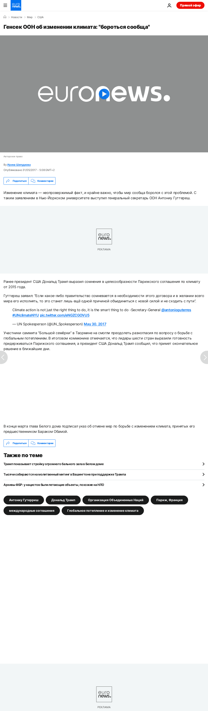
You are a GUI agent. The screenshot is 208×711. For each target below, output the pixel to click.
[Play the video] (104, 93)
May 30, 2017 (95, 324)
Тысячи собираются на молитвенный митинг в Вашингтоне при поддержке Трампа (65, 474)
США (40, 17)
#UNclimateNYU (25, 315)
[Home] (5, 17)
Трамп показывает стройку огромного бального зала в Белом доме (54, 464)
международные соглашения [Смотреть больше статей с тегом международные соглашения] (31, 510)
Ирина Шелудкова (19, 164)
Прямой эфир (190, 5)
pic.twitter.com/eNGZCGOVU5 (65, 315)
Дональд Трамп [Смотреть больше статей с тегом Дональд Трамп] (63, 500)
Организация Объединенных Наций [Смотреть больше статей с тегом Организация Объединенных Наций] (115, 500)
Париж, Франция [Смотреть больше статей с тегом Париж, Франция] (169, 500)
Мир (29, 17)
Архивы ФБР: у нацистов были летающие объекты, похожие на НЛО (54, 485)
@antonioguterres (176, 310)
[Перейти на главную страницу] (16, 5)
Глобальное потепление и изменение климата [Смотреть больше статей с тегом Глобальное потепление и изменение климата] (102, 510)
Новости (16, 17)
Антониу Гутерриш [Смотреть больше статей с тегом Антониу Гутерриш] (23, 500)
